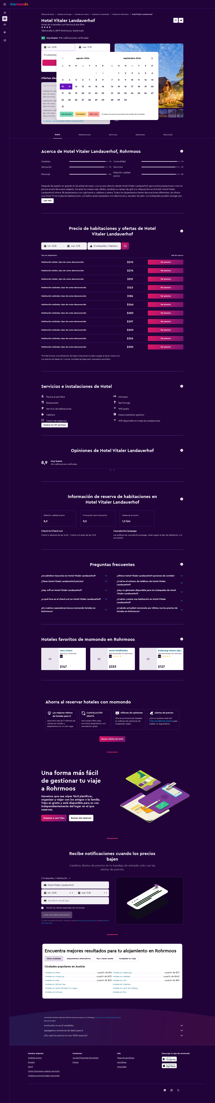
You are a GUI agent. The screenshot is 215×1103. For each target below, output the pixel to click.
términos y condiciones (86, 920)
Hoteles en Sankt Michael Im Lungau (61, 988)
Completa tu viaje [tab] (127, 959)
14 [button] (89, 86)
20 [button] (83, 93)
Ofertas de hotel (47, 14)
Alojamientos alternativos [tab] (79, 959)
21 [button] (89, 93)
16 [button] (103, 86)
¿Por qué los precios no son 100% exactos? (113, 1035)
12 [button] (76, 86)
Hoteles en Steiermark (100, 14)
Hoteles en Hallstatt (121, 977)
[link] (112, 739)
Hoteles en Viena (52, 973)
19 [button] (76, 93)
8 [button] (96, 80)
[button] (5, 4)
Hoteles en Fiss (119, 992)
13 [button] (83, 86)
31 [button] (63, 106)
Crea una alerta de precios (161, 721)
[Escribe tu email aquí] (78, 901)
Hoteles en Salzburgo (122, 973)
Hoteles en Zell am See (55, 984)
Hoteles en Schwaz (53, 992)
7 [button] (89, 80)
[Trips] (4, 32)
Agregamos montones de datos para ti (113, 1030)
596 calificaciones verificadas (73, 38)
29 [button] (96, 100)
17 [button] (63, 93)
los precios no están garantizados (108, 1017)
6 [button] (82, 80)
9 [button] (103, 80)
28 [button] (89, 100)
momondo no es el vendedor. (113, 1025)
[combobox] (78, 885)
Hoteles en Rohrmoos (120, 14)
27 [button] (83, 100)
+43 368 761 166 (49, 34)
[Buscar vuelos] (4, 13)
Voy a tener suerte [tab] (104, 959)
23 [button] (103, 93)
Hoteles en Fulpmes (121, 984)
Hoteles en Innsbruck (54, 977)
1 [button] (96, 73)
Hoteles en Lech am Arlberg (125, 988)
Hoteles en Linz (119, 980)
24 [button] (62, 100)
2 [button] (103, 73)
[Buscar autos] (4, 24)
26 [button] (76, 100)
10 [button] (63, 86)
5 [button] (76, 80)
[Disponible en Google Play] (169, 1059)
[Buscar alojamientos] (4, 18)
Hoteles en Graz (52, 980)
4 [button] (69, 80)
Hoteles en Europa (64, 14)
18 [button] (69, 93)
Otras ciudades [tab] (54, 959)
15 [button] (96, 86)
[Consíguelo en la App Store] (169, 1065)
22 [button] (96, 93)
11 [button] (69, 86)
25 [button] (69, 100)
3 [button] (62, 80)
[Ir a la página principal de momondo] (19, 4)
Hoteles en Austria (82, 14)
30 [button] (103, 100)
